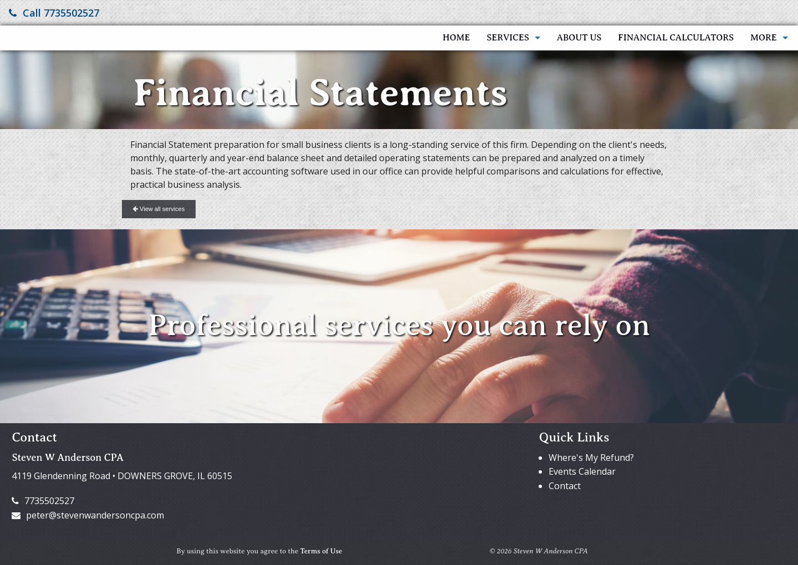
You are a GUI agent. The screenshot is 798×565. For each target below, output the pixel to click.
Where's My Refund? (591, 457)
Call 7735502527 (54, 12)
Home (456, 38)
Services (508, 38)
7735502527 (43, 501)
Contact (565, 486)
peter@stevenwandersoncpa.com (88, 515)
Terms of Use (321, 551)
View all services (159, 209)
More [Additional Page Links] (763, 38)
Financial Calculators (676, 38)
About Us (579, 38)
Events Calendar (582, 471)
